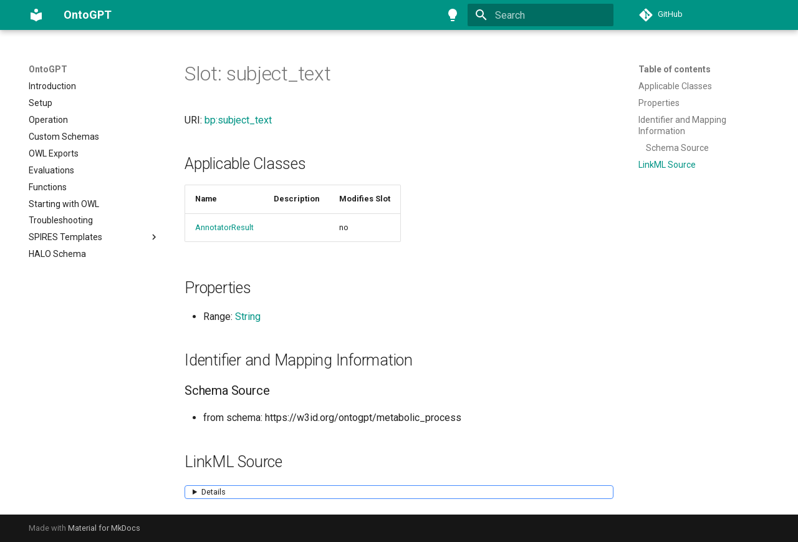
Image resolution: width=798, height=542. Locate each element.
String (248, 316)
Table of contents (674, 69)
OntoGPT (48, 69)
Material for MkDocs (104, 528)
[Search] (540, 15)
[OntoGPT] (36, 14)
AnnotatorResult (224, 227)
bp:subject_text (238, 120)
